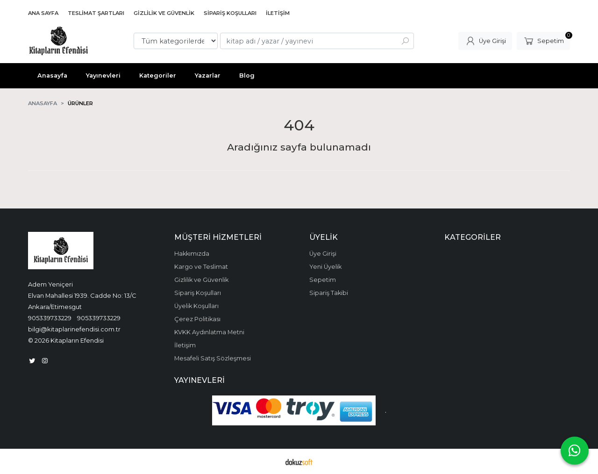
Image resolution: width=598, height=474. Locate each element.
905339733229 (49, 318)
